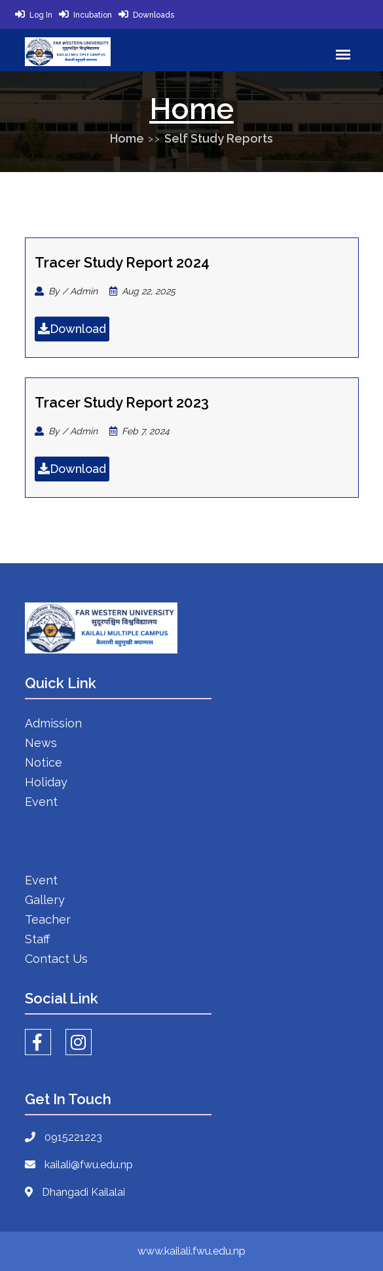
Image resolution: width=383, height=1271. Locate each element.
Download (72, 329)
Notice (43, 762)
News (41, 743)
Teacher (48, 919)
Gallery (45, 900)
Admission (53, 723)
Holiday (46, 782)
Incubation (92, 15)
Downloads (153, 15)
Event (41, 802)
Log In (40, 15)
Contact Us (56, 959)
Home (127, 138)
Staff (37, 939)
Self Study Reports (218, 138)
